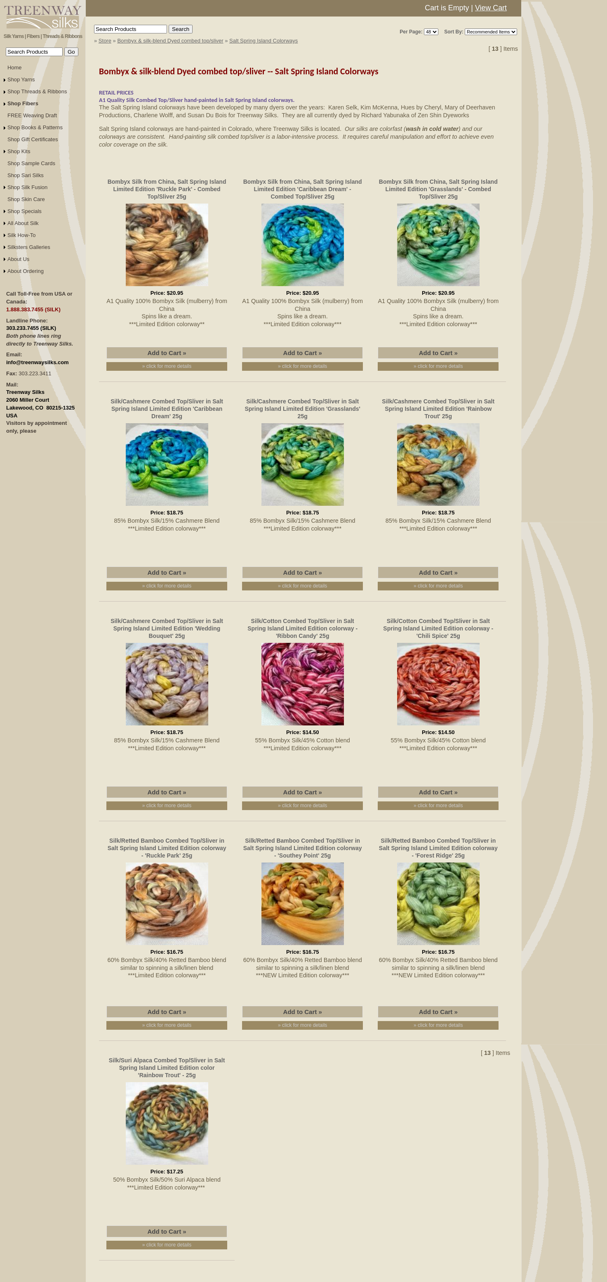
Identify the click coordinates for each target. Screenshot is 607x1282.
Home (14, 67)
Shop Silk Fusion (27, 187)
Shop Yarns (21, 79)
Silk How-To (21, 235)
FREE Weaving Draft (32, 115)
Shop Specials (24, 211)
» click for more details (166, 366)
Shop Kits (18, 151)
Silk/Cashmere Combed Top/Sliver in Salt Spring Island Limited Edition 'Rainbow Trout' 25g (438, 408)
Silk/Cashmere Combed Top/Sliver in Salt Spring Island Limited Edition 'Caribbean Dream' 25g (167, 408)
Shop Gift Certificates (32, 139)
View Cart (491, 8)
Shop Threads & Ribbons (37, 91)
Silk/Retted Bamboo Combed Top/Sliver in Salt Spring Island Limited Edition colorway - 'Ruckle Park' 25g (167, 848)
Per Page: (411, 32)
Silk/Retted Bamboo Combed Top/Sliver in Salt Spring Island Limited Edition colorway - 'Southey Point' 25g (302, 848)
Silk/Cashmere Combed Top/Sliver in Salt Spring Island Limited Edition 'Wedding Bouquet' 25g (167, 628)
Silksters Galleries (28, 247)
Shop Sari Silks (25, 175)
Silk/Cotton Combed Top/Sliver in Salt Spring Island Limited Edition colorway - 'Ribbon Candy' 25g (302, 628)
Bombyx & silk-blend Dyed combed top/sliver (170, 41)
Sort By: (453, 32)
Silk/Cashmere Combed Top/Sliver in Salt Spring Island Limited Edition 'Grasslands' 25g (302, 408)
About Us (18, 259)
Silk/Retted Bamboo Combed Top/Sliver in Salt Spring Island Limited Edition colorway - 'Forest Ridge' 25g (438, 848)
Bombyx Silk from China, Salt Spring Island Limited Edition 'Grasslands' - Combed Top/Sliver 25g (438, 189)
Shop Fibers (22, 103)
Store (105, 41)
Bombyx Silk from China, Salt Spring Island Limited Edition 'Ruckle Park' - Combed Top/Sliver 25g (167, 189)
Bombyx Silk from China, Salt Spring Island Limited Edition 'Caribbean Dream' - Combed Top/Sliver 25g (302, 189)
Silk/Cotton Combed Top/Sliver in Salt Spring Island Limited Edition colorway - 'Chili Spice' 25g (438, 628)
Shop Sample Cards (31, 163)
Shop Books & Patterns (35, 127)
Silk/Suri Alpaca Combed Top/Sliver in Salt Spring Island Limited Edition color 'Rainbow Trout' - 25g (167, 1067)
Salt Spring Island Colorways (263, 41)
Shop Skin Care (26, 199)
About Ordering (25, 271)
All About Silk (23, 223)
